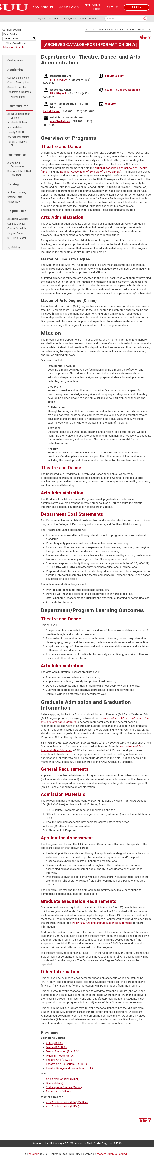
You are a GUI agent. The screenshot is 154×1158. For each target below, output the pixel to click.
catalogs (34, 1154)
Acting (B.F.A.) (54, 1043)
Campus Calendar (16, 223)
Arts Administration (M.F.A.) (62, 1106)
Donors (93, 18)
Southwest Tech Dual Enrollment (19, 173)
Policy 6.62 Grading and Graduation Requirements (102, 922)
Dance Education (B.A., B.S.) (62, 1051)
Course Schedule (16, 228)
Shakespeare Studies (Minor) (64, 1087)
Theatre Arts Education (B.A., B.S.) (66, 1064)
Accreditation (14, 127)
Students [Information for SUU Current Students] (54, 18)
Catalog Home (15, 60)
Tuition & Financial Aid (17, 143)
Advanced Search (13, 47)
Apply (137, 7)
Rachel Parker (51, 111)
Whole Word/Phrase (16, 43)
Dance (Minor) (54, 1083)
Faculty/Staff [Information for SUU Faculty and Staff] (69, 18)
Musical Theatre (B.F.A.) (60, 1055)
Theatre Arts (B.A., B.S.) (60, 1059)
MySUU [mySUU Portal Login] (42, 18)
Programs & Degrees (19, 92)
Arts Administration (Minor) (62, 1079)
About (112, 7)
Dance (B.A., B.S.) (56, 1047)
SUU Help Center (16, 238)
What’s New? (14, 201)
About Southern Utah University (18, 115)
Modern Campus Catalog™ (113, 1154)
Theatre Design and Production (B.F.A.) (69, 1068)
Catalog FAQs (14, 196)
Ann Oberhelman (60, 121)
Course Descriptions (18, 82)
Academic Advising (17, 218)
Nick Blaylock (58, 93)
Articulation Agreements (15, 164)
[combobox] (118, 30)
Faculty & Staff (15, 132)
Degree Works (15, 233)
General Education (17, 87)
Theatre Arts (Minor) (58, 1091)
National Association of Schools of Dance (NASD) (90, 171)
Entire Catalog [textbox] (10, 34)
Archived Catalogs (17, 192)
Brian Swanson (59, 79)
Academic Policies (17, 122)
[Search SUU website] (125, 18)
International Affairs (18, 137)
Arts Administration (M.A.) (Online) (67, 1102)
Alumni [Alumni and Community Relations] (82, 18)
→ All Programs (16, 96)
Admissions (42, 7)
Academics (69, 7)
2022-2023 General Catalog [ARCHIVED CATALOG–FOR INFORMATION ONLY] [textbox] (118, 29)
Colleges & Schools (18, 77)
